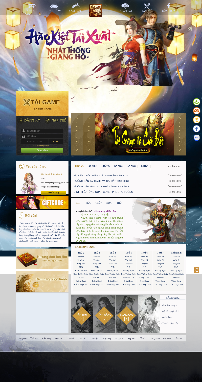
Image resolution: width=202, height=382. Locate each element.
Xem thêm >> (173, 166)
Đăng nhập (155, 338)
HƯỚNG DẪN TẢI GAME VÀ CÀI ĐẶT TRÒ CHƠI (101, 180)
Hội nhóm (167, 338)
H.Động (105, 166)
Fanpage (179, 338)
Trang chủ (22, 338)
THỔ (119, 203)
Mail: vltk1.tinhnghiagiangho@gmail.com (53, 180)
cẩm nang (76, 11)
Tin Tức (80, 166)
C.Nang (131, 166)
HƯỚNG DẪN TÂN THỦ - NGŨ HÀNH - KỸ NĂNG (101, 186)
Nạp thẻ (131, 338)
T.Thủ (144, 166)
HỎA (109, 203)
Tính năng (34, 338)
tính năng (54, 10)
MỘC (88, 203)
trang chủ (29, 12)
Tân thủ (70, 338)
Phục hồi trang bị (170, 305)
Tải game (119, 338)
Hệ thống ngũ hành (170, 311)
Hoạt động (107, 338)
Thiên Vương (99, 211)
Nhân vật (58, 338)
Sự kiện (94, 338)
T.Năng (118, 166)
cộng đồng (169, 11)
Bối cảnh (31, 215)
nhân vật (126, 11)
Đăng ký (143, 338)
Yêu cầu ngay (53, 192)
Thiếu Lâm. (111, 211)
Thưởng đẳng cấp (170, 323)
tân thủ (147, 11)
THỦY (98, 203)
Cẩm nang (46, 338)
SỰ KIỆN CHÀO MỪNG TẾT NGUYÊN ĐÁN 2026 (101, 175)
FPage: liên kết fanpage (50, 187)
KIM (78, 203)
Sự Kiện (92, 166)
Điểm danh (167, 317)
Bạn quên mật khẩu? (41, 146)
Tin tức (83, 338)
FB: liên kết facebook (51, 174)
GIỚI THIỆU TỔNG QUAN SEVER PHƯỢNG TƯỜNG (103, 191)
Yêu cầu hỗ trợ (36, 166)
